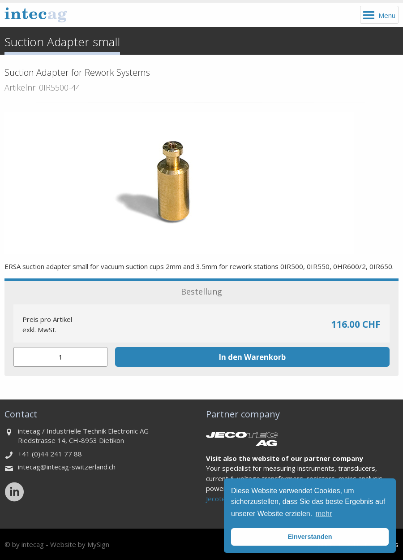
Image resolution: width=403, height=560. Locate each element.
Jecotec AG (223, 498)
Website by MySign (79, 544)
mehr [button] (324, 513)
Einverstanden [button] (309, 536)
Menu (386, 15)
